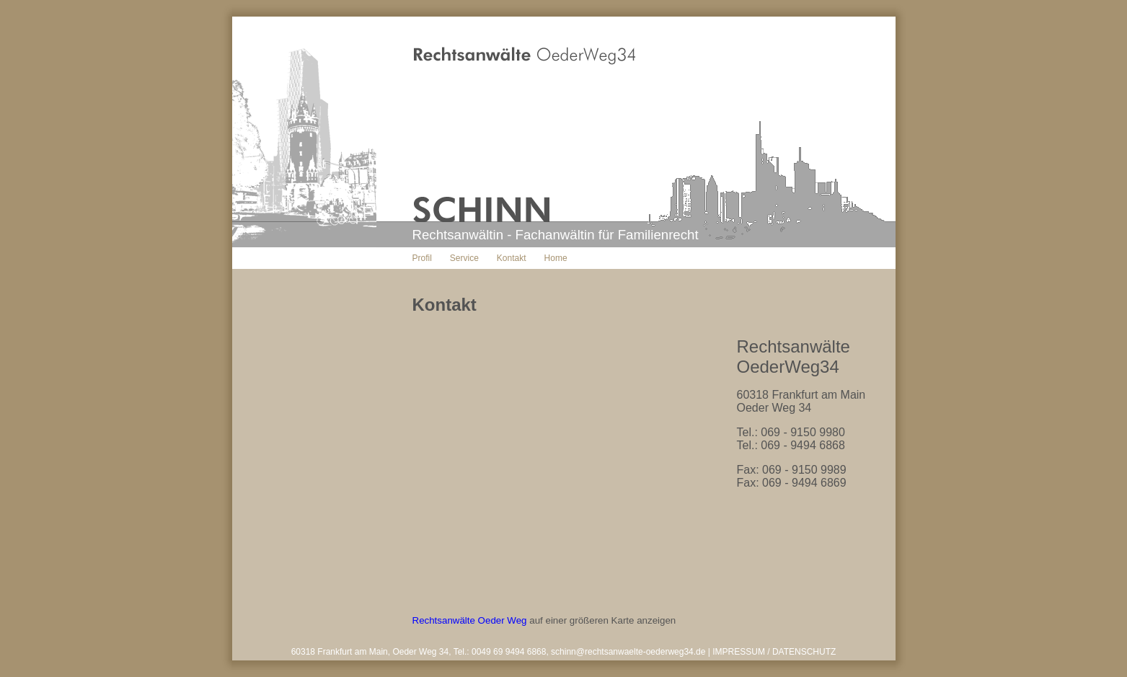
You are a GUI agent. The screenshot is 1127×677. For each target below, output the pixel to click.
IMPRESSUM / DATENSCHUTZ (774, 652)
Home (555, 258)
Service (464, 258)
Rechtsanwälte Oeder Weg (469, 620)
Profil (422, 258)
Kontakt (511, 258)
